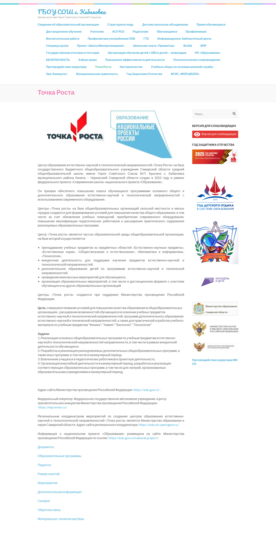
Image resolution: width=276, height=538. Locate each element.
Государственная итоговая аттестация (72, 52)
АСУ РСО (118, 31)
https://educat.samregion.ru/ (159, 425)
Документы (46, 447)
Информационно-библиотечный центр (184, 38)
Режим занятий (49, 474)
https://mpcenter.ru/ (52, 407)
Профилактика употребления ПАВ (111, 38)
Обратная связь (49, 510)
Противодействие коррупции (66, 66)
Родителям (140, 31)
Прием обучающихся (210, 24)
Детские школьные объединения (165, 24)
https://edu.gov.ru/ (146, 390)
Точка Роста (103, 66)
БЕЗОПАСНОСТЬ (58, 59)
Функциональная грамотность (97, 73)
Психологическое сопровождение (196, 59)
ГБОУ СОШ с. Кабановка (72, 12)
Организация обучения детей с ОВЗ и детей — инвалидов (147, 52)
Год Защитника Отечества (144, 73)
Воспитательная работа (62, 38)
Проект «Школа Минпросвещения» (101, 45)
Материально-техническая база (61, 519)
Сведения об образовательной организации (68, 24)
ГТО (146, 38)
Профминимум (196, 31)
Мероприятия (48, 483)
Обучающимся (167, 31)
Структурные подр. (120, 24)
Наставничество (131, 66)
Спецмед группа (57, 45)
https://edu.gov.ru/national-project (133, 438)
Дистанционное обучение (64, 31)
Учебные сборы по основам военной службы (182, 66)
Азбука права (87, 59)
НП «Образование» (208, 52)
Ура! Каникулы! (57, 73)
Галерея (44, 501)
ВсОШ (187, 45)
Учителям (97, 31)
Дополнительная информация (60, 492)
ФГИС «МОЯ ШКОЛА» (185, 73)
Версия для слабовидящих (215, 134)
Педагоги (44, 465)
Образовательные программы (59, 456)
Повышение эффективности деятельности (135, 59)
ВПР (203, 45)
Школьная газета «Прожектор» (154, 45)
